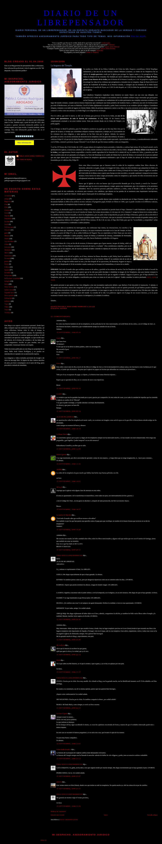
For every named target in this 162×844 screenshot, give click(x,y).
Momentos (7, 250)
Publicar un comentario (58, 811)
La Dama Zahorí (61, 434)
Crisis (6, 213)
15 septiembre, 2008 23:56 (68, 806)
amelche (59, 782)
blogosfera (7, 201)
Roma (6, 284)
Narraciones (8, 256)
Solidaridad (8, 298)
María (58, 660)
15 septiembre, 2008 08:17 (68, 358)
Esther (58, 363)
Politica (6, 267)
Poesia (6, 264)
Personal (7, 258)
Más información (24, 143)
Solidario (7, 301)
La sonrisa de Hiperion (63, 515)
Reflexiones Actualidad (12, 278)
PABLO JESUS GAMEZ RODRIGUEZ (69, 555)
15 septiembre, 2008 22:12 (68, 654)
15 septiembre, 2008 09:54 (68, 411)
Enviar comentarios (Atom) (69, 819)
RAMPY (59, 394)
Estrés (6, 224)
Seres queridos (9, 295)
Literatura (7, 247)
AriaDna (59, 469)
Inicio (106, 815)
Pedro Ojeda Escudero (63, 749)
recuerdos (7, 273)
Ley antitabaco (9, 241)
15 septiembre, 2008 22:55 (68, 708)
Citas (6, 207)
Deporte (7, 216)
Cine (5, 204)
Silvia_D (59, 487)
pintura (6, 261)
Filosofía (7, 230)
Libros (6, 244)
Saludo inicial (8, 290)
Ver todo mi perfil (24, 159)
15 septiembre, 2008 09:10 (68, 388)
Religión (7, 281)
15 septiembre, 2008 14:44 (68, 464)
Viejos (6, 310)
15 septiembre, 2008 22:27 (68, 672)
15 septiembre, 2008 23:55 (68, 788)
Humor (6, 238)
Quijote (6, 270)
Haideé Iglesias (61, 454)
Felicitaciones (8, 227)
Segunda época (9, 292)
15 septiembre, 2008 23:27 (68, 776)
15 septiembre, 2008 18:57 (68, 509)
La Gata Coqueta (61, 713)
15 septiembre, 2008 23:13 (68, 759)
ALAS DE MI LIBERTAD (65, 417)
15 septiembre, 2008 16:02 (68, 481)
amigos (6, 199)
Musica (6, 253)
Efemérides (8, 218)
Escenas (7, 221)
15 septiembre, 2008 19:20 (68, 529)
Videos (6, 307)
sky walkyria (60, 645)
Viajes (6, 304)
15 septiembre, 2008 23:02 (68, 744)
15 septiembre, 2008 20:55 (68, 550)
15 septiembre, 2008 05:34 (68, 332)
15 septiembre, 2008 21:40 (68, 639)
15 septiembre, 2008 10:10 (68, 429)
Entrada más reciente (57, 815)
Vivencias (7, 312)
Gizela (58, 338)
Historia (63, 308)
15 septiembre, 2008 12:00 (68, 449)
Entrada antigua (152, 815)
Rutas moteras (9, 287)
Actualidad (8, 196)
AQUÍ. (53, 280)
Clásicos (7, 210)
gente (6, 233)
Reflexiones (8, 275)
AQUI (149, 277)
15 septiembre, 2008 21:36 (68, 619)
